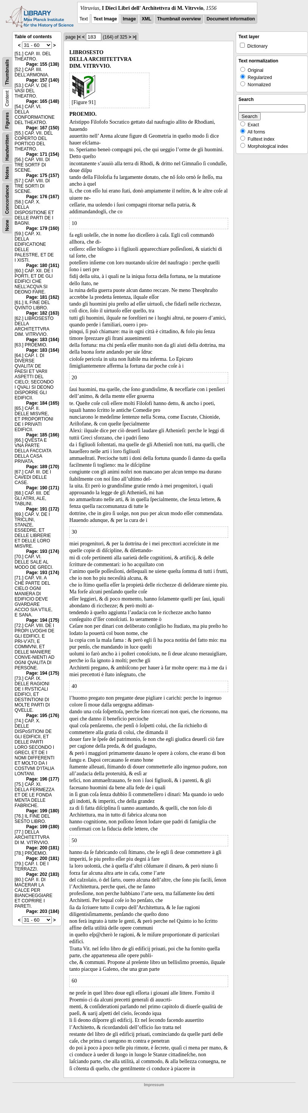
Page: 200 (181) (42, 848)
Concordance (7, 199)
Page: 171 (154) (42, 154)
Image (129, 19)
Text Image (105, 19)
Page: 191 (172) (42, 509)
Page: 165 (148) (42, 101)
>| (134, 37)
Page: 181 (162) (42, 297)
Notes (7, 172)
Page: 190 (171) (42, 488)
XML (146, 19)
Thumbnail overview (179, 19)
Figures (7, 120)
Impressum (154, 1085)
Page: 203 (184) (42, 911)
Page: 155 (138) (42, 64)
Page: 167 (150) (42, 127)
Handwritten (7, 148)
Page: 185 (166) (42, 435)
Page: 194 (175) (42, 620)
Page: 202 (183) (42, 874)
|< (79, 37)
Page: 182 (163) (42, 313)
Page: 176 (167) (42, 196)
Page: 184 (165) (42, 403)
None (7, 225)
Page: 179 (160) (42, 228)
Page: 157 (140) (42, 80)
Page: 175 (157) (42, 175)
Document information (231, 19)
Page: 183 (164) (42, 339)
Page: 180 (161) (42, 265)
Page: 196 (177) (42, 779)
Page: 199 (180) (42, 810)
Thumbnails (7, 72)
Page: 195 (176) (42, 715)
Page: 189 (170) (42, 466)
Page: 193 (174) (42, 551)
